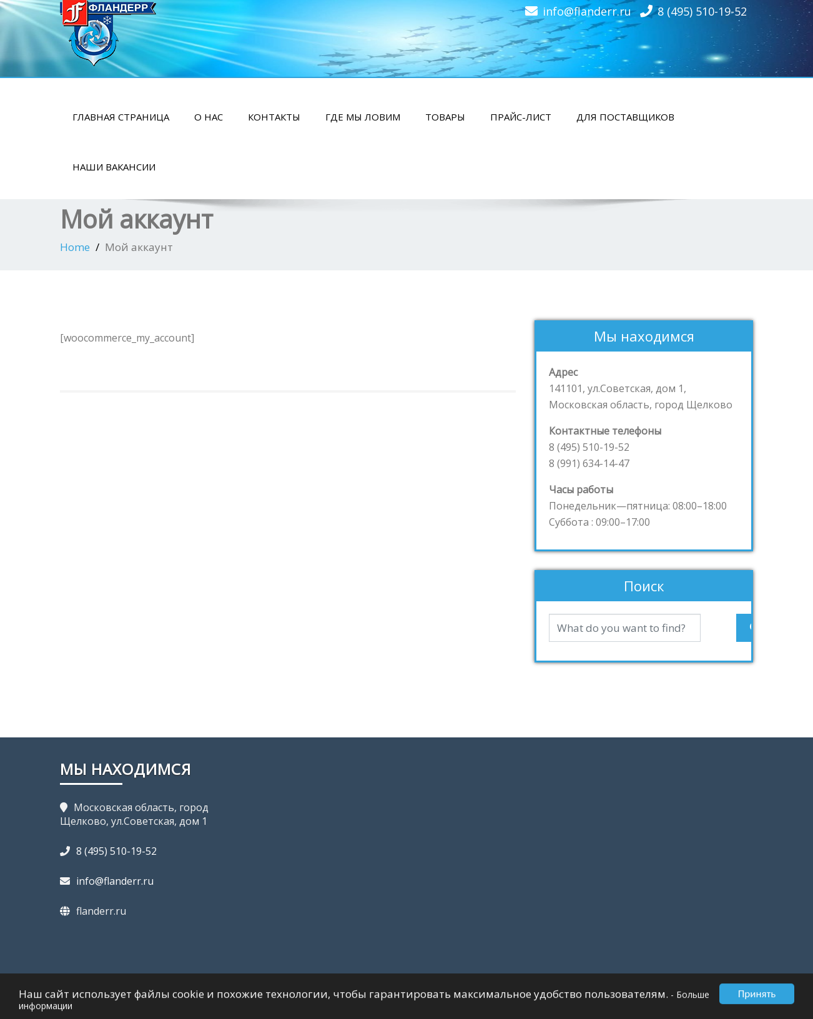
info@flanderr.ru (587, 11)
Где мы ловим (362, 117)
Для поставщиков (625, 117)
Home (75, 247)
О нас (208, 117)
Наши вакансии (113, 166)
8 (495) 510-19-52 (702, 11)
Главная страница (120, 117)
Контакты (274, 117)
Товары (445, 117)
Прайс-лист (520, 117)
